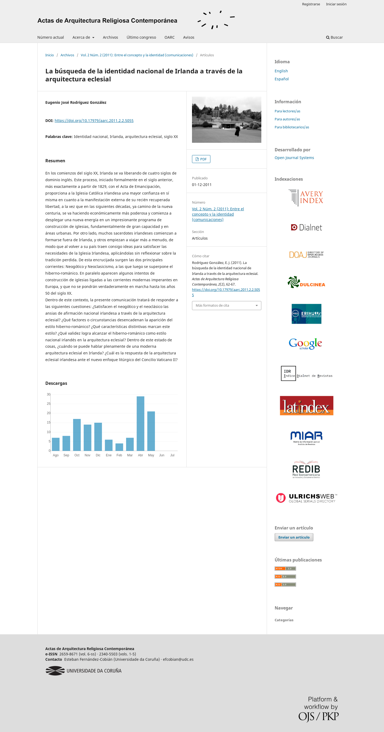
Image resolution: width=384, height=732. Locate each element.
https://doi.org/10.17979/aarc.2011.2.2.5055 (94, 120)
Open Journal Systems (294, 157)
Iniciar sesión (336, 4)
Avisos (188, 37)
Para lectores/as (287, 111)
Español (282, 78)
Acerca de (82, 37)
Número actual (50, 37)
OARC (170, 37)
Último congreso (141, 37)
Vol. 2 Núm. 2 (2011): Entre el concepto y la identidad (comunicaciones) (137, 55)
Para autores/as (287, 119)
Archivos (110, 37)
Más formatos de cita (212, 305)
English (281, 70)
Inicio (49, 55)
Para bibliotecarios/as (292, 127)
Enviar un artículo (294, 537)
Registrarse (311, 4)
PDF (203, 159)
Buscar (334, 37)
